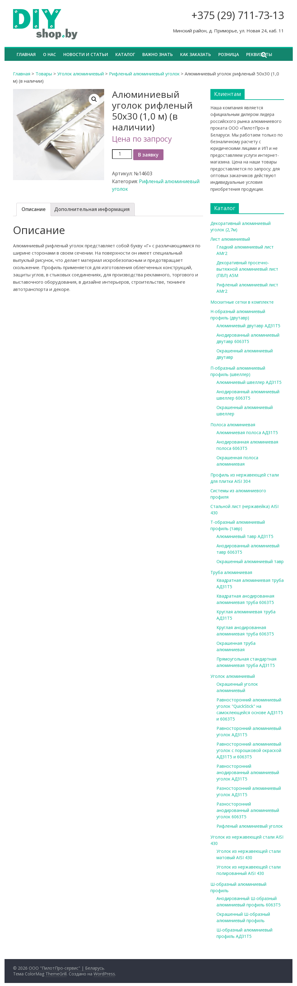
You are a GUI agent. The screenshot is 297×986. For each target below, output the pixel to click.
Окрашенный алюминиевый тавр (250, 561)
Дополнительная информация (92, 209)
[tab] (33, 209)
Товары (43, 74)
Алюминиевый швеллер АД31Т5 (249, 382)
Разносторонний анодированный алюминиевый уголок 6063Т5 (247, 810)
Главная (26, 54)
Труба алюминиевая (231, 572)
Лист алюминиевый (230, 239)
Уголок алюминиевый (80, 74)
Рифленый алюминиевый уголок (144, 74)
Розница (228, 54)
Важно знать (157, 54)
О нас (49, 54)
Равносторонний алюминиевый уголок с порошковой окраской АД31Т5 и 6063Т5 (248, 750)
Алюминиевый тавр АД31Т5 (244, 536)
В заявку (148, 154)
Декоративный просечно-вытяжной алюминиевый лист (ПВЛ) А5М (247, 269)
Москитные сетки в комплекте (242, 302)
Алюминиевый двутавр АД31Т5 (248, 325)
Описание (33, 209)
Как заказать (195, 54)
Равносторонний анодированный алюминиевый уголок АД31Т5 (247, 772)
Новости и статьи (85, 54)
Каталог (125, 54)
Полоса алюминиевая (232, 424)
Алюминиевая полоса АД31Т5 (247, 432)
